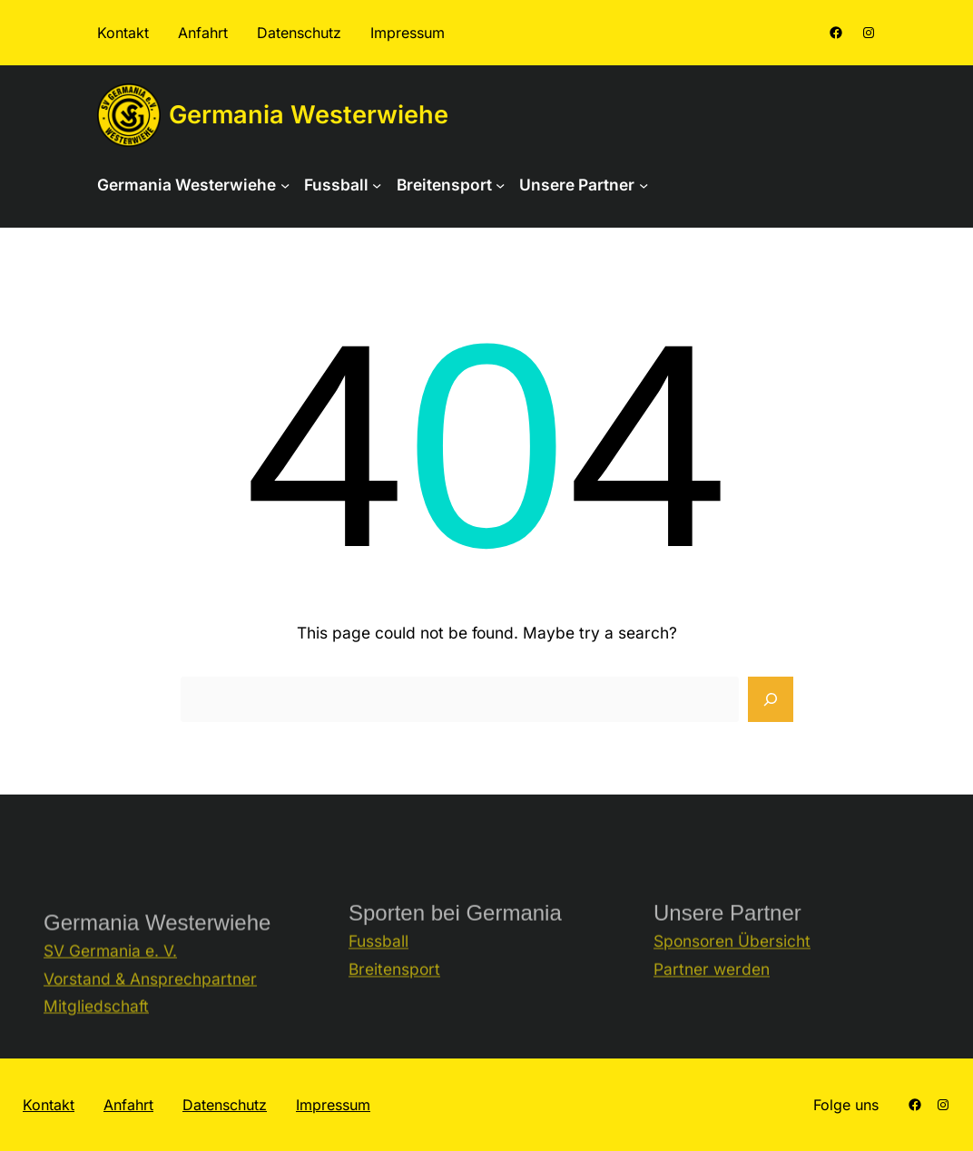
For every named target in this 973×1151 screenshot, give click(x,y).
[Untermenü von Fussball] (376, 185)
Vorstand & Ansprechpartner (150, 1003)
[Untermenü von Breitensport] (500, 185)
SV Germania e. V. (110, 976)
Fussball (378, 961)
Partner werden (712, 988)
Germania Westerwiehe (308, 115)
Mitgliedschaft (96, 1031)
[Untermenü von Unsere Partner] (643, 185)
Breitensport (394, 988)
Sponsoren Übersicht (732, 961)
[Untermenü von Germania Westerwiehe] (285, 185)
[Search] (770, 699)
